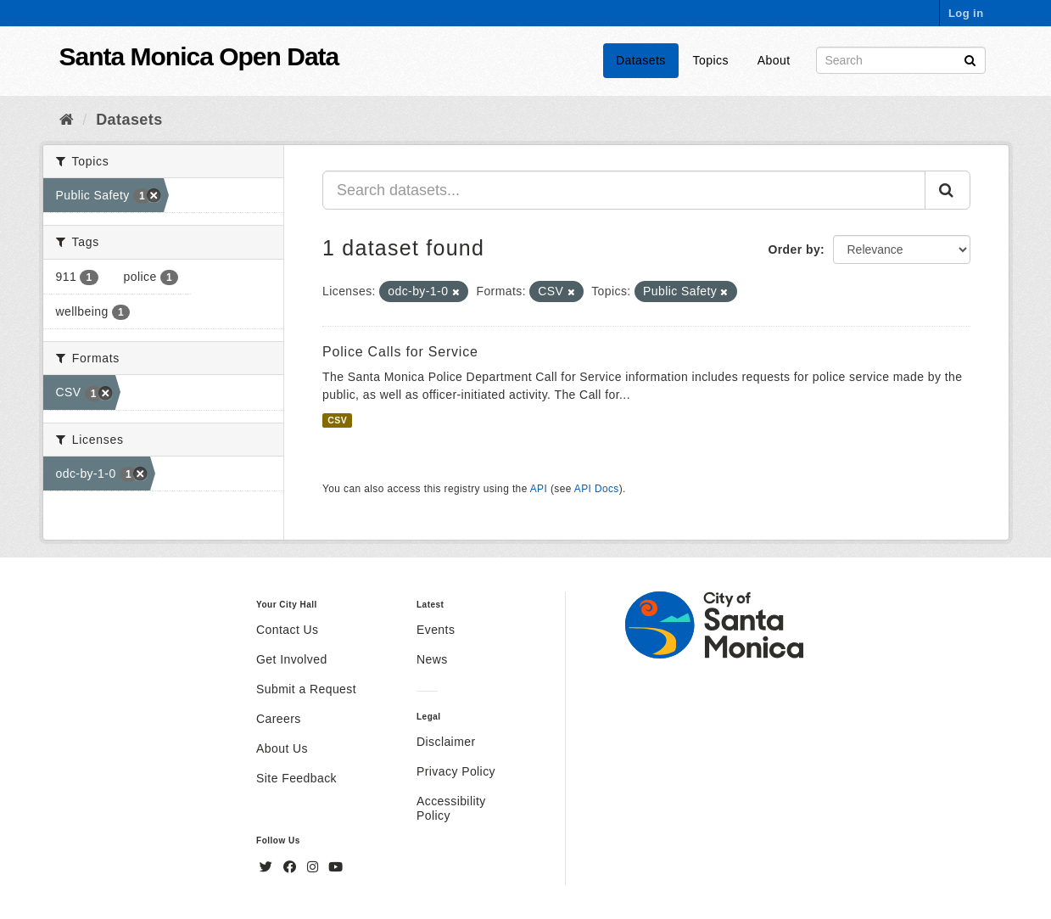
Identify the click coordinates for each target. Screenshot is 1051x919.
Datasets (641, 60)
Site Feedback (296, 778)
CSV (337, 420)
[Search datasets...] (623, 190)
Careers (278, 719)
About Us (282, 748)
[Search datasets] (901, 60)
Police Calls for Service (400, 352)
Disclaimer (446, 741)
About (774, 60)
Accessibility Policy (451, 808)
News (432, 659)
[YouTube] (335, 867)
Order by (794, 249)
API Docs (596, 489)
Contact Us (287, 629)
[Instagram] (315, 867)
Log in (966, 13)
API (538, 489)
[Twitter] (268, 867)
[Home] (66, 119)
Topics (711, 60)
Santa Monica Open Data (199, 56)
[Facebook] (292, 867)
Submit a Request (306, 689)
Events (435, 629)
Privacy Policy (455, 771)
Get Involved (291, 659)
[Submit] (970, 59)
